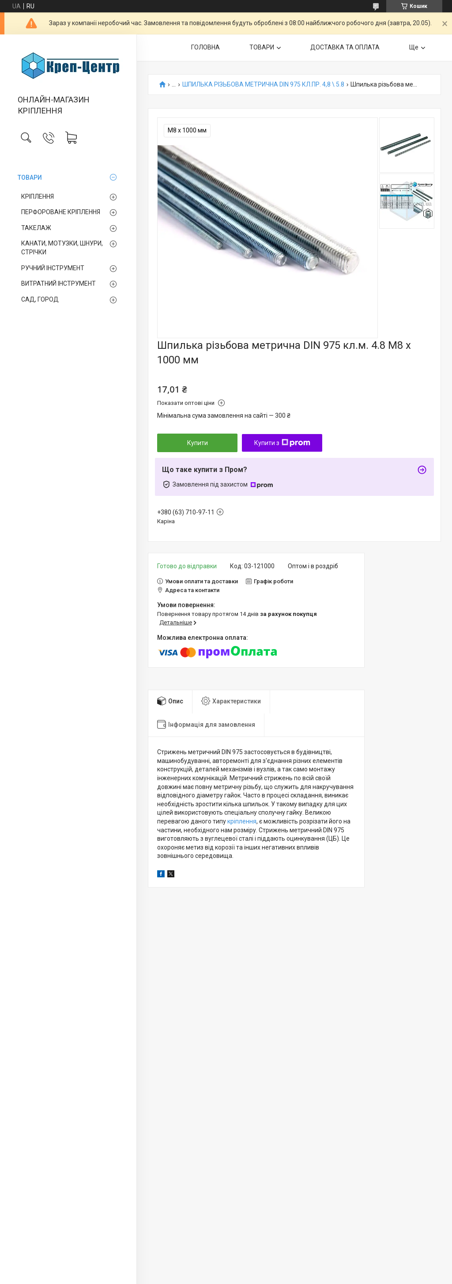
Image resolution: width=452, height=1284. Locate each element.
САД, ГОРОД (40, 299)
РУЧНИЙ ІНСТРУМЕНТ (52, 268)
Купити (197, 442)
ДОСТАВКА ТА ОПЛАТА (345, 47)
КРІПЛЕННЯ (37, 196)
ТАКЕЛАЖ (36, 227)
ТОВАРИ (30, 177)
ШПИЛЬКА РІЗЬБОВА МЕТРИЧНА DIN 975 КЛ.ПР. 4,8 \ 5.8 (263, 84)
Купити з (282, 443)
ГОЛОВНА (205, 47)
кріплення (241, 821)
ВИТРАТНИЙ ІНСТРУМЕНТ (58, 283)
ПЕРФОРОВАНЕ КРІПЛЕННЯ (60, 211)
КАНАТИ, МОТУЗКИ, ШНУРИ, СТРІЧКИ (62, 248)
